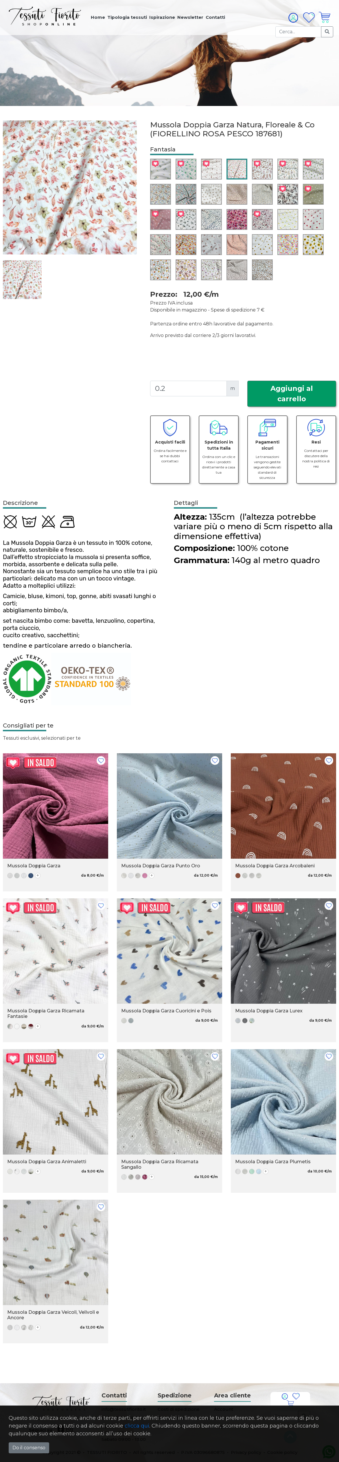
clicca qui (137, 1426)
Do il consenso (28, 1447)
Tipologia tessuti (127, 17)
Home (98, 17)
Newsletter (190, 17)
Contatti (215, 17)
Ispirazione (162, 17)
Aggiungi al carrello (291, 393)
